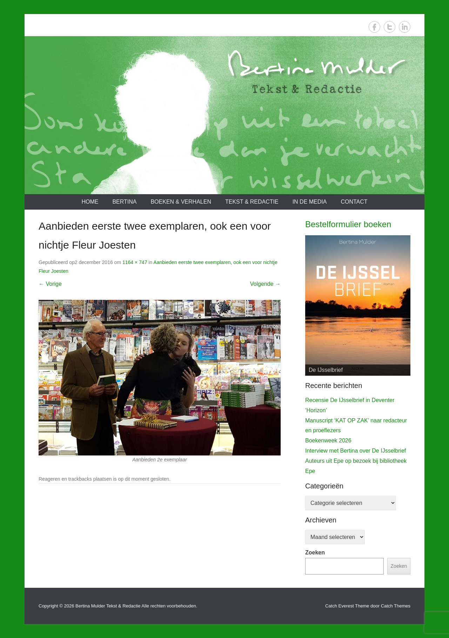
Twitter (389, 27)
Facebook (374, 27)
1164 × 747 (134, 262)
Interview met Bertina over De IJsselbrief (355, 451)
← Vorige (50, 284)
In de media (310, 202)
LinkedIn (404, 27)
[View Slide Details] (357, 305)
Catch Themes (395, 606)
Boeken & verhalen (180, 202)
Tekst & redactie (252, 202)
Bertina (124, 202)
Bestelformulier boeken (348, 224)
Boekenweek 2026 (328, 440)
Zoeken (315, 552)
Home (89, 202)
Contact (354, 202)
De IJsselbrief (326, 370)
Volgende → (265, 284)
